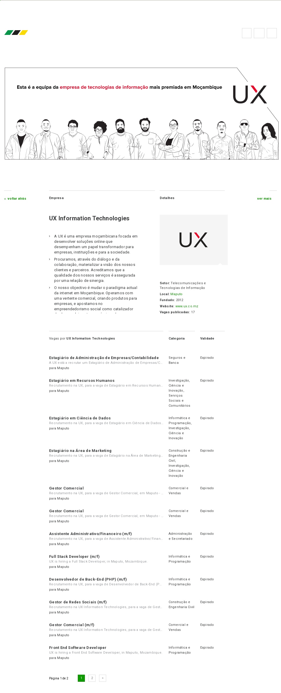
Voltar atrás (17, 199)
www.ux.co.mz (186, 306)
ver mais (264, 199)
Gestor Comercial (66, 488)
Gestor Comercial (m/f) (72, 625)
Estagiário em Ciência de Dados (80, 418)
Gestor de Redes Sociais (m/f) (78, 602)
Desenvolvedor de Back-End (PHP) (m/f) (88, 579)
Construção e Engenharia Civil (179, 456)
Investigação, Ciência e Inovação (179, 385)
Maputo (176, 294)
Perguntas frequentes (258, 33)
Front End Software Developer (78, 647)
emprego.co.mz (25, 33)
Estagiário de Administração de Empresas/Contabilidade (104, 358)
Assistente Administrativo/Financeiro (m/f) (90, 534)
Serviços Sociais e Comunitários (179, 401)
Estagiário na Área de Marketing (80, 450)
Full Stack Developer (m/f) (74, 556)
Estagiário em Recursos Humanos (82, 380)
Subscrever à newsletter (272, 33)
